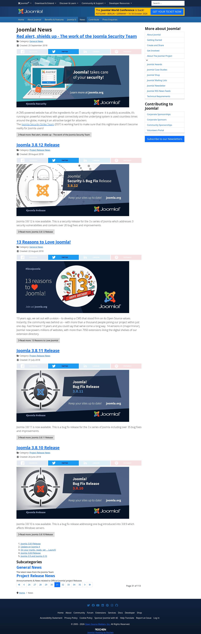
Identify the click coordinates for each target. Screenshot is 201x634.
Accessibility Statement (51, 617)
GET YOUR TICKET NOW (167, 11)
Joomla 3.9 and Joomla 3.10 (34, 556)
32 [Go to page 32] (63, 584)
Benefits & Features (54, 19)
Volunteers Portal (155, 130)
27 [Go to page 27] (35, 584)
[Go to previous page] (24, 584)
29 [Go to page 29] (46, 584)
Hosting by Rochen (100, 632)
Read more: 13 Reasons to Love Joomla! (38, 340)
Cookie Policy (86, 617)
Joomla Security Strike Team (38, 124)
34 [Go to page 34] (74, 584)
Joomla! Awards (154, 64)
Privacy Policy (71, 617)
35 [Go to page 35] (80, 584)
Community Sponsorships (159, 125)
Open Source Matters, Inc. (97, 624)
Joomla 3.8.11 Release (38, 350)
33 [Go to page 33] (68, 584)
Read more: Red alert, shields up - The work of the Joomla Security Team (54, 134)
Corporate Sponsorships (159, 114)
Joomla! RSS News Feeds (159, 91)
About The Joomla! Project (159, 56)
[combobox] (168, 3)
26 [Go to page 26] (29, 584)
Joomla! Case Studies (157, 69)
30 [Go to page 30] (51, 584)
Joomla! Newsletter (156, 85)
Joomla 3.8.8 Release (31, 553)
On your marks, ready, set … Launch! (38, 549)
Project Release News (40, 150)
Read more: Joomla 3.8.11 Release (35, 437)
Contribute (94, 19)
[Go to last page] (89, 584)
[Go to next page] (84, 584)
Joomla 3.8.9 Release (31, 543)
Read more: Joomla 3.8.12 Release (35, 231)
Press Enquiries (110, 19)
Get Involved (153, 50)
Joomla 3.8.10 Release (38, 447)
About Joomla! (34, 19)
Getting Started (154, 40)
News (82, 19)
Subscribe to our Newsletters (164, 139)
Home (21, 19)
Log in (157, 617)
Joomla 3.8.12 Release (38, 145)
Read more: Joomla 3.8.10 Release (35, 534)
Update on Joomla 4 (30, 546)
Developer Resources (119, 3)
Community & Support (93, 3)
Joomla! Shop (153, 75)
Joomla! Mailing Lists (157, 80)
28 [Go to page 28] (40, 584)
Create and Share (155, 45)
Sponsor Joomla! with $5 (106, 617)
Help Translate (127, 617)
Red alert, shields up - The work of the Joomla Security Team (76, 36)
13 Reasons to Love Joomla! (43, 242)
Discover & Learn (68, 3)
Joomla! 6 (71, 19)
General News (36, 41)
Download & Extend (45, 3)
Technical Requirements (158, 96)
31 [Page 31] (57, 584)
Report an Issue (143, 617)
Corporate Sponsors (157, 119)
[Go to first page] (19, 584)
